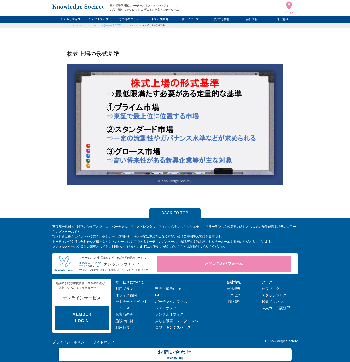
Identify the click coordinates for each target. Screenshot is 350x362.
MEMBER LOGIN (81, 317)
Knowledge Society (282, 341)
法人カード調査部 (276, 308)
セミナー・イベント (131, 302)
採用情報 (282, 19)
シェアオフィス (98, 19)
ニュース (122, 308)
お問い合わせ (175, 355)
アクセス (233, 295)
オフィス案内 (159, 19)
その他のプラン (129, 19)
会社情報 (252, 19)
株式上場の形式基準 (155, 25)
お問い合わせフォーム (224, 263)
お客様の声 (124, 314)
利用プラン (124, 289)
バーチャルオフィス (67, 19)
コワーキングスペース (173, 327)
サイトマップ (103, 342)
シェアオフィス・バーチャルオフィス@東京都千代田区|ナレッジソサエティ (104, 25)
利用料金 (122, 327)
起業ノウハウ (272, 302)
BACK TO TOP (175, 213)
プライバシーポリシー (70, 342)
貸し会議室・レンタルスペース (180, 321)
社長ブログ (270, 289)
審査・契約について (171, 289)
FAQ (158, 295)
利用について (190, 19)
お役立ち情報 (221, 19)
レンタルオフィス (169, 314)
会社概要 (233, 289)
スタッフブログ (274, 295)
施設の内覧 (124, 321)
